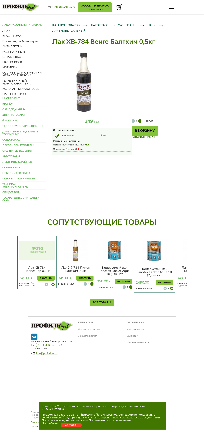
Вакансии (132, 336)
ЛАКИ (6, 30)
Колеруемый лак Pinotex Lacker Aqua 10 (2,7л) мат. (154, 272)
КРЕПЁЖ (7, 104)
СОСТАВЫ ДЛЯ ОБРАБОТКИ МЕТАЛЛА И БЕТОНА (22, 74)
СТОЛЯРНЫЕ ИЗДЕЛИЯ (17, 151)
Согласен (71, 425)
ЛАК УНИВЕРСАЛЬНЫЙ (69, 30)
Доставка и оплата (89, 329)
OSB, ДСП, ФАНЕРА (14, 109)
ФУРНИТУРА (10, 120)
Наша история (135, 329)
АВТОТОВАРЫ (11, 156)
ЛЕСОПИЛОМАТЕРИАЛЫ (18, 145)
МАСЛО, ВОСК (12, 62)
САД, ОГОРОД (11, 140)
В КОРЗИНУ (145, 131)
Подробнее (50, 423)
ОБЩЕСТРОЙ (10, 192)
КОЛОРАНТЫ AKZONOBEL (20, 88)
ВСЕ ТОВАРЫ (102, 302)
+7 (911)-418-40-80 (46, 345)
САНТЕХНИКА (11, 167)
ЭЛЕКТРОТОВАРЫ (13, 115)
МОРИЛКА (9, 67)
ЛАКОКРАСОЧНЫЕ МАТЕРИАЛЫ (113, 25)
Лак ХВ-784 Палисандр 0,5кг (37, 269)
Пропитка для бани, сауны (20, 41)
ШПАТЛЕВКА (11, 57)
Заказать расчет (87, 336)
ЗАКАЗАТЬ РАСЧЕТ (145, 137)
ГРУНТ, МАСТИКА (14, 94)
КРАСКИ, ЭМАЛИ (14, 36)
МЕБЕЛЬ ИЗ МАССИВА (16, 173)
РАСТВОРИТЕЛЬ (13, 51)
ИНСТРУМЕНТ (11, 98)
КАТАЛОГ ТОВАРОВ (66, 25)
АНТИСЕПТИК (12, 46)
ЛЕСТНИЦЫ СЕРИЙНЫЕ (17, 162)
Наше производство (138, 342)
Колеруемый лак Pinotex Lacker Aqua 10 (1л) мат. (115, 271)
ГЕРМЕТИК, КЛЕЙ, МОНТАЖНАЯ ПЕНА (16, 82)
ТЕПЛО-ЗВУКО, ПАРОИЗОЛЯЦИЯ (22, 126)
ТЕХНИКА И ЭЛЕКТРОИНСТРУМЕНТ (17, 185)
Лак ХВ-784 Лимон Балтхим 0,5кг (75, 269)
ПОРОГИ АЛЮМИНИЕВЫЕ (19, 179)
